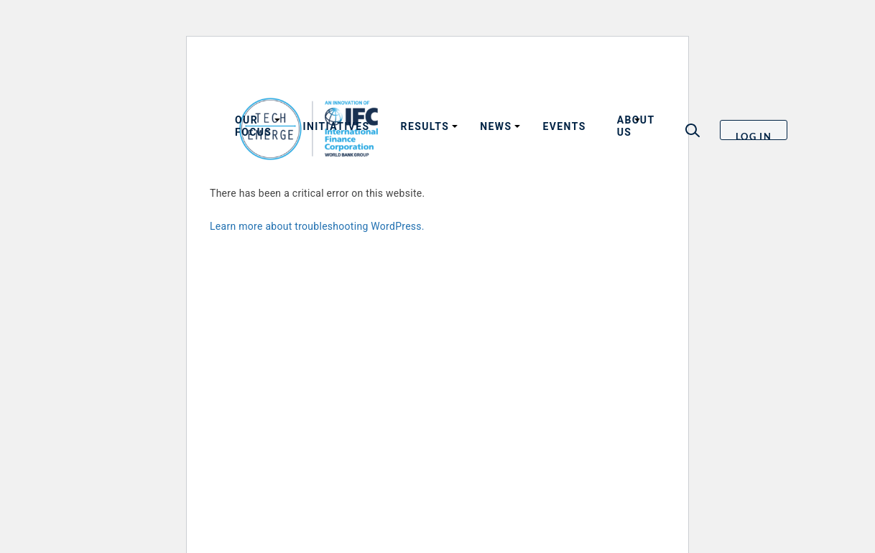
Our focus (253, 126)
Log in (754, 135)
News (495, 126)
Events (563, 126)
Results (425, 126)
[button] (692, 130)
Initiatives (335, 126)
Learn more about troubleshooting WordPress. (317, 226)
